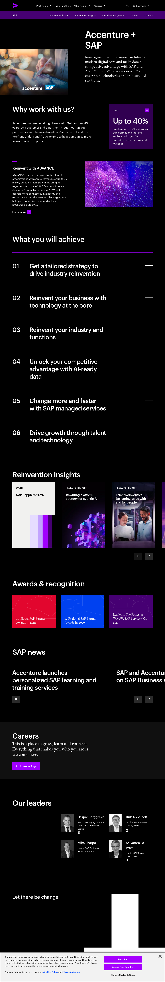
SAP (14, 15)
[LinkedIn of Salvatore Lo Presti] (127, 860)
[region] (82, 967)
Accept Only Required (123, 967)
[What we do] (44, 5)
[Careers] (100, 5)
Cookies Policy (50, 972)
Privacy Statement (71, 972)
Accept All (123, 959)
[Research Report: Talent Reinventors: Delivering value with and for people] (133, 515)
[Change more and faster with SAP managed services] (82, 403)
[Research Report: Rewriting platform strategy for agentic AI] (83, 515)
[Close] (160, 956)
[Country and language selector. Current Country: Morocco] (141, 5)
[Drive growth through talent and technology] (82, 435)
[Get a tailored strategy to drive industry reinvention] (82, 268)
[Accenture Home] (15, 5)
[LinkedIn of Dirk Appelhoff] (127, 830)
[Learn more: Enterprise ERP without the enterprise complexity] (21, 212)
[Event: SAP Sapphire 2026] (33, 515)
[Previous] (138, 699)
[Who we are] (82, 5)
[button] (26, 766)
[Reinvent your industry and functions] (82, 332)
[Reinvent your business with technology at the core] (82, 300)
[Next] (149, 556)
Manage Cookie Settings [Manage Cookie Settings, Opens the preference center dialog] (123, 975)
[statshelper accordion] (147, 110)
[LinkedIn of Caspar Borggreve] (78, 832)
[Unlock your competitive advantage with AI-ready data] (82, 367)
